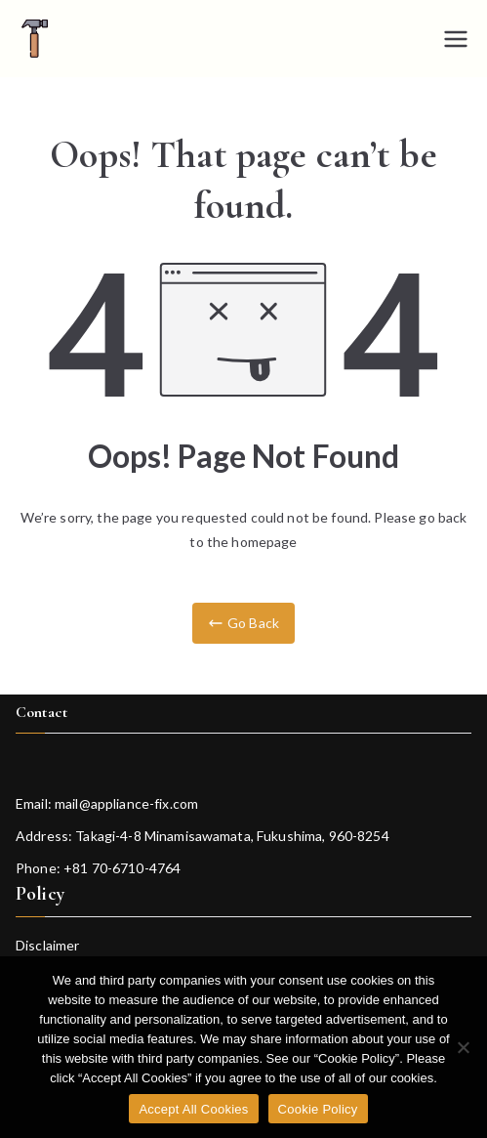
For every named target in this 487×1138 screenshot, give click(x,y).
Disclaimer (47, 945)
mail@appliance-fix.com (126, 803)
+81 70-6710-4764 (122, 868)
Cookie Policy (318, 1109)
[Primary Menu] (455, 39)
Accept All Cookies (193, 1109)
